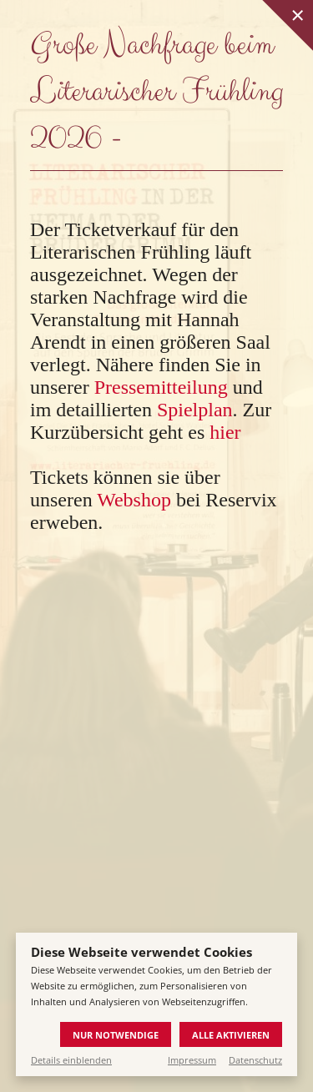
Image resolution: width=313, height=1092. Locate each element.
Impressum (192, 1060)
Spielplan (195, 409)
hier (225, 432)
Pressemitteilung (161, 387)
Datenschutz (255, 1060)
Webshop (134, 500)
